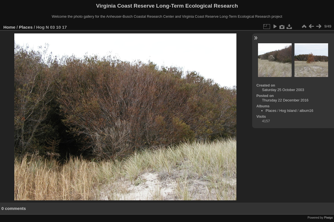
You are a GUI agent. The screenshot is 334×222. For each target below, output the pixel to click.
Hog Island (287, 110)
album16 (306, 110)
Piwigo (328, 217)
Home (9, 27)
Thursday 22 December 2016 (285, 100)
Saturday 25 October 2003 (283, 90)
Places (26, 27)
